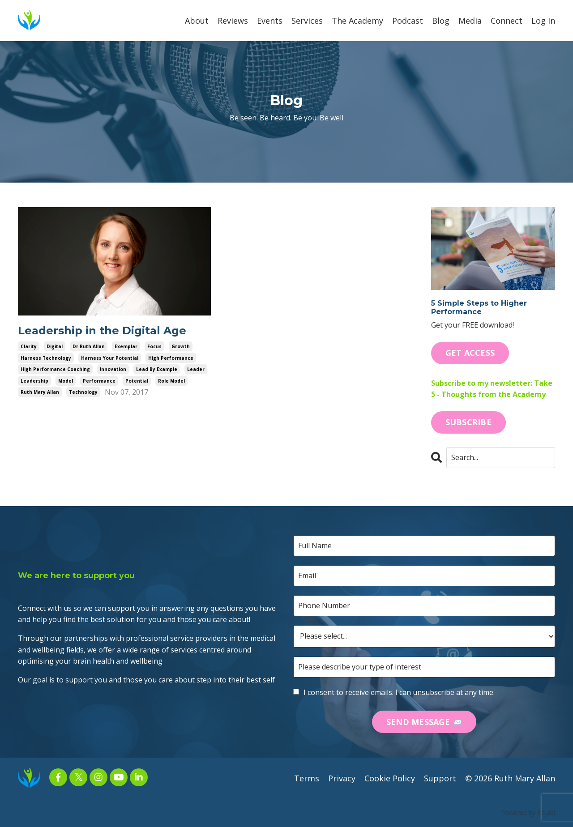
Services (307, 20)
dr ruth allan (89, 346)
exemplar (126, 346)
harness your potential (109, 358)
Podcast (407, 20)
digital (55, 346)
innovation (113, 369)
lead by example (156, 369)
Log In (543, 20)
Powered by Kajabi (528, 812)
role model (171, 381)
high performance (170, 358)
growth (180, 346)
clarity (29, 346)
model (65, 381)
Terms (306, 778)
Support (440, 778)
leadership (34, 381)
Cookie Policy (389, 778)
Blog (440, 20)
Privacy (341, 778)
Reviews (233, 20)
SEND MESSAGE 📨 (424, 721)
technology (83, 392)
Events (269, 20)
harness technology (46, 358)
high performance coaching (55, 369)
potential (136, 381)
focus (154, 346)
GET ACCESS (470, 352)
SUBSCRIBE (468, 422)
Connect (506, 20)
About (197, 20)
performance (99, 381)
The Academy (357, 20)
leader (196, 369)
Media (470, 20)
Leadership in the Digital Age (102, 330)
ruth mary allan (40, 392)
